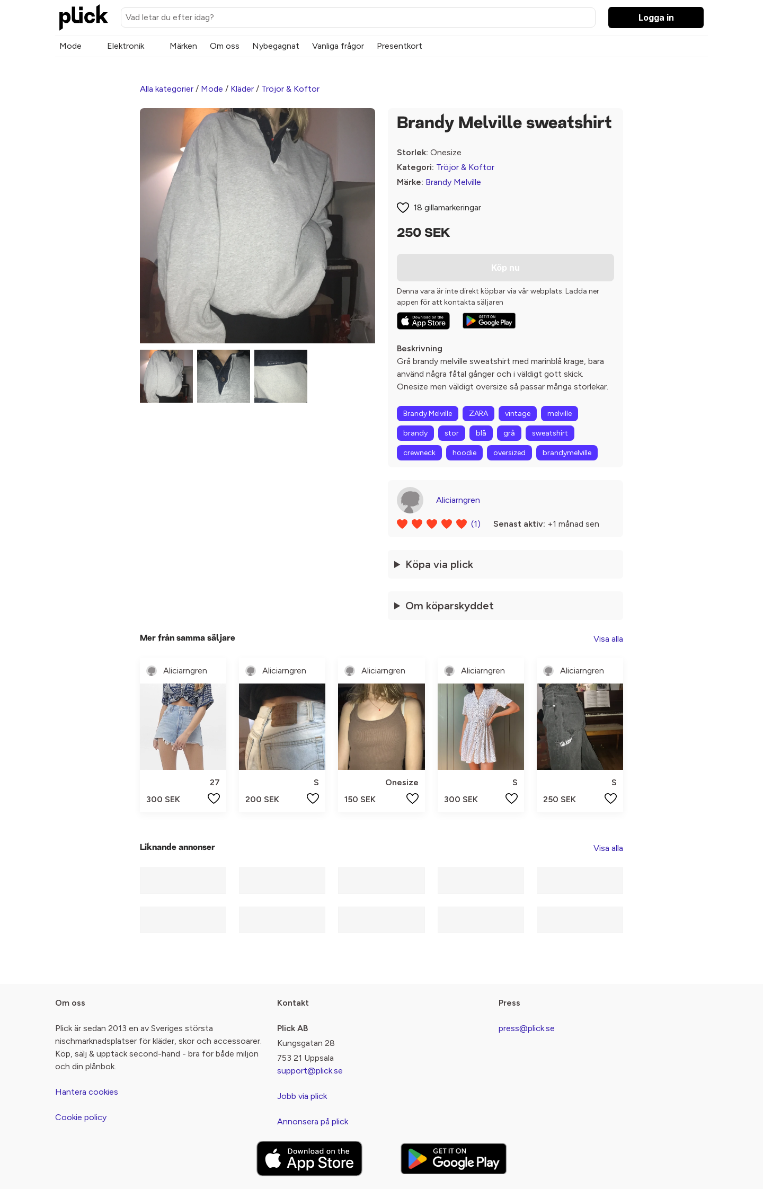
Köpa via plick (439, 564)
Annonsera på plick (312, 1121)
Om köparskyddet (449, 605)
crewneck (419, 452)
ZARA (478, 413)
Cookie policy (81, 1117)
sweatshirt (550, 433)
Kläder (242, 89)
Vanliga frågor (338, 46)
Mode (70, 46)
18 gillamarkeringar (447, 207)
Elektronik (125, 46)
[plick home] (83, 17)
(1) (476, 524)
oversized (509, 452)
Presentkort (399, 46)
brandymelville (567, 452)
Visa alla (608, 639)
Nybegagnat (275, 46)
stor (452, 433)
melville (559, 413)
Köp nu (505, 267)
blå (481, 433)
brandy (415, 433)
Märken (183, 46)
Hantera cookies (86, 1092)
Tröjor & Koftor (290, 89)
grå (509, 433)
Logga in (656, 17)
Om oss (224, 46)
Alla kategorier (166, 89)
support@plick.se (310, 1071)
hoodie (464, 452)
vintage (517, 413)
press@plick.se (527, 1028)
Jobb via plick (302, 1096)
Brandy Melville (453, 182)
